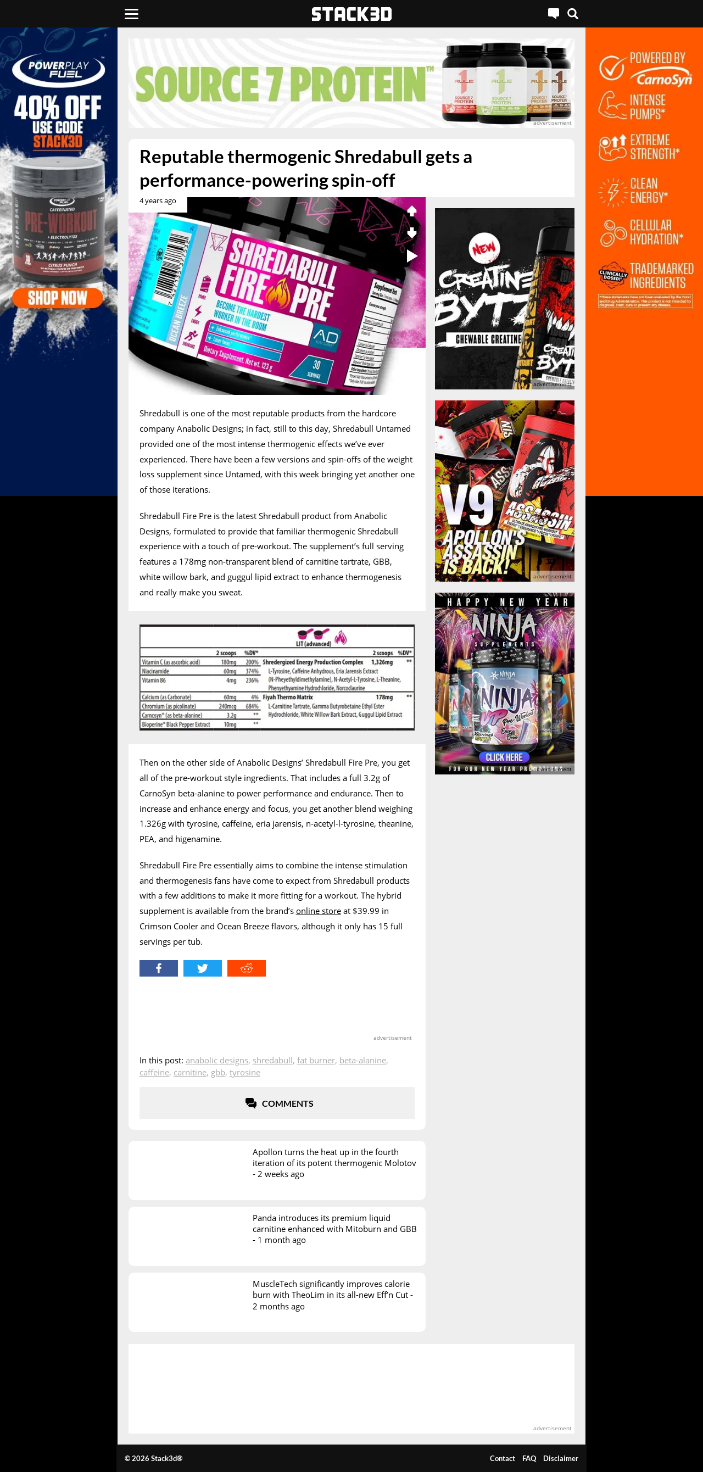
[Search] (572, 13)
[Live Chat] (553, 13)
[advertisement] (352, 83)
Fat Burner (316, 1060)
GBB (218, 1072)
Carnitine (190, 1072)
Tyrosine (245, 1072)
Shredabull (273, 1060)
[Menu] (131, 13)
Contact (502, 1458)
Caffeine (154, 1072)
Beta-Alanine (362, 1060)
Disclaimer (560, 1458)
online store (318, 910)
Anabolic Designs (217, 1060)
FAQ (529, 1458)
